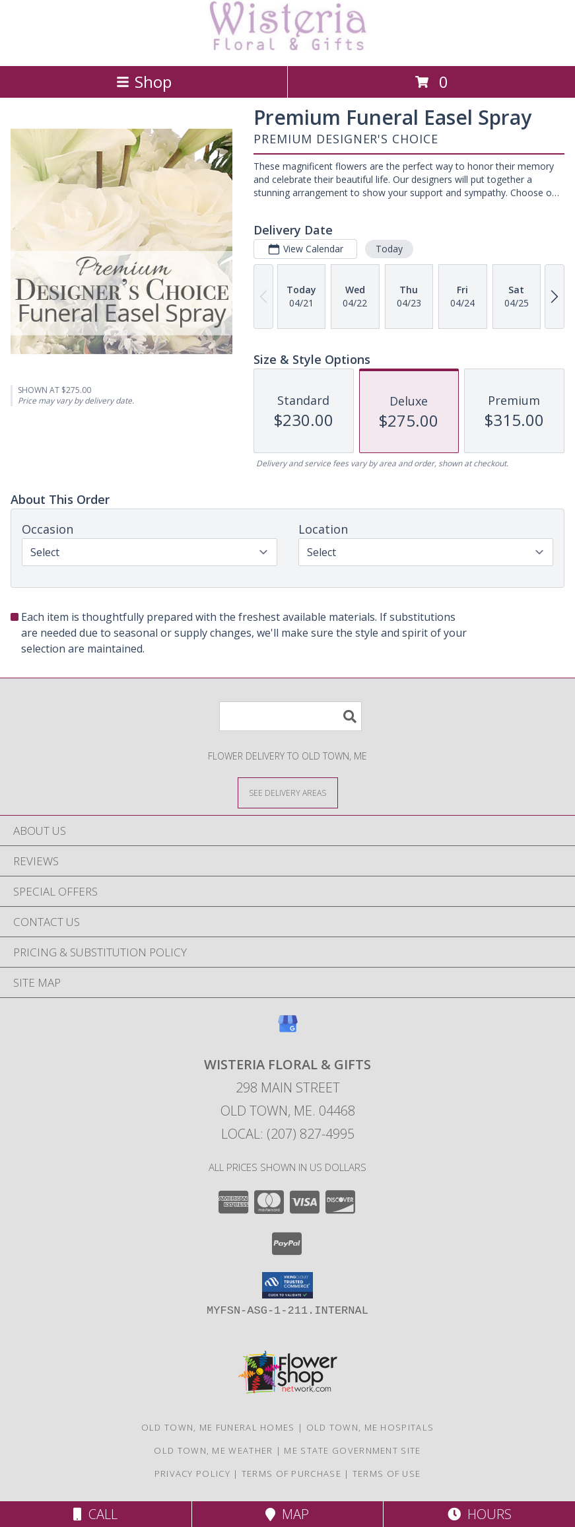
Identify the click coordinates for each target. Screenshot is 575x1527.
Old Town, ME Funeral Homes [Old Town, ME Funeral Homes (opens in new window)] (218, 1427)
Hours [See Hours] (480, 1514)
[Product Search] (290, 716)
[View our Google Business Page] (287, 1030)
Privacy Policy (192, 1473)
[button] (287, 1285)
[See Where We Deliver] (288, 792)
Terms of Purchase (291, 1473)
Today (389, 248)
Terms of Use (387, 1473)
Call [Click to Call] (95, 1514)
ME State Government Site (352, 1450)
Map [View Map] (287, 1514)
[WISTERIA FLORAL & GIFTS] (288, 46)
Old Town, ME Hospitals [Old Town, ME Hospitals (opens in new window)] (370, 1427)
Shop (144, 81)
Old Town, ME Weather (213, 1450)
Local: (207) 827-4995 (288, 1134)
